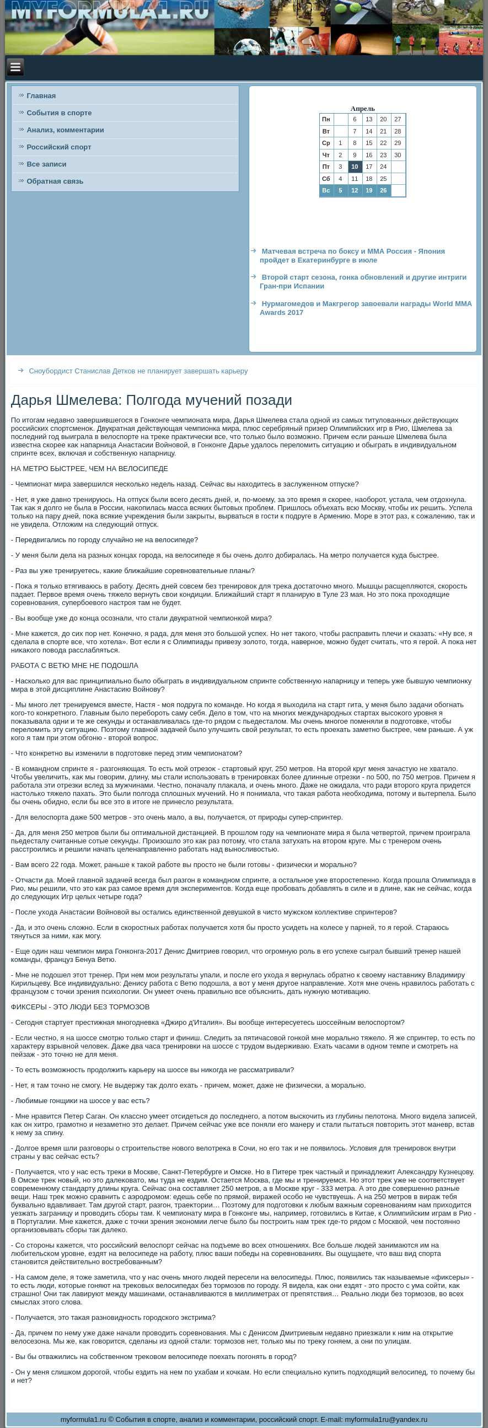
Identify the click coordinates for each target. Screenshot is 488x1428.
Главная (41, 96)
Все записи (46, 164)
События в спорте (59, 113)
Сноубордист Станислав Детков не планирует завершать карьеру (138, 371)
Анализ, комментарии (65, 130)
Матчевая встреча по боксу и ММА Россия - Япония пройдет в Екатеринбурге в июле (352, 255)
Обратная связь (54, 181)
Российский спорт (58, 147)
